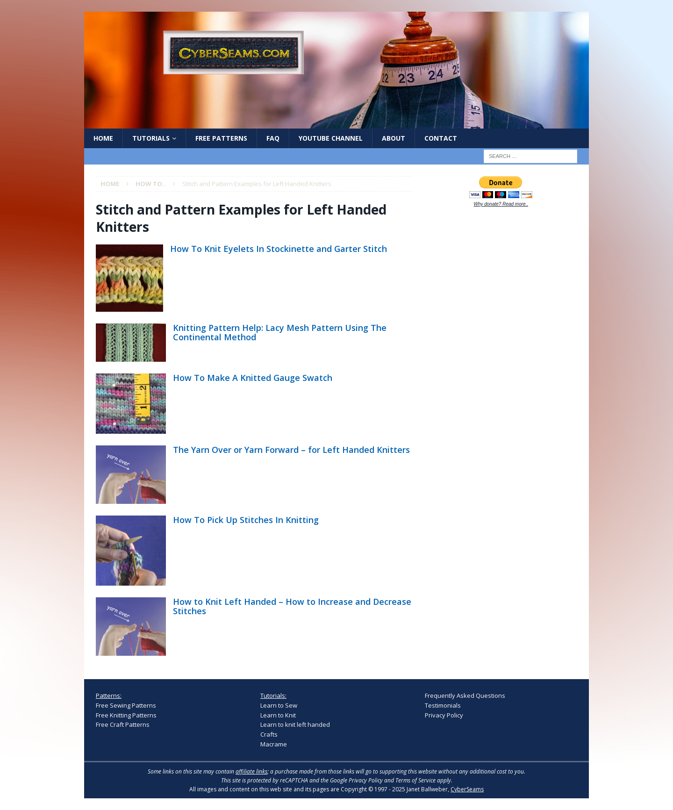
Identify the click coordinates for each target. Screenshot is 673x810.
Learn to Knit (278, 715)
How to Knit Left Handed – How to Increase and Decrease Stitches (292, 606)
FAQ (272, 138)
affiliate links (251, 771)
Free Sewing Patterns (126, 705)
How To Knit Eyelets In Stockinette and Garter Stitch (278, 248)
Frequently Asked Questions (465, 695)
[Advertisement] (495, 361)
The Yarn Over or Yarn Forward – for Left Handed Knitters (291, 449)
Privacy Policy (444, 715)
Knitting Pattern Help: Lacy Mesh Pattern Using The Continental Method (280, 332)
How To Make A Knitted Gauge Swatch (252, 377)
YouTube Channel (331, 138)
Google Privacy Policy (356, 780)
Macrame (273, 744)
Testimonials (443, 705)
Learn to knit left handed (295, 724)
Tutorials (151, 138)
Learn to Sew (278, 705)
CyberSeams (467, 789)
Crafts (269, 734)
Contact (440, 138)
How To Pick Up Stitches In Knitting (246, 519)
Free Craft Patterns (123, 724)
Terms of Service (415, 780)
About (393, 138)
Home (103, 138)
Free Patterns (221, 138)
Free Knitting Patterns (126, 715)
